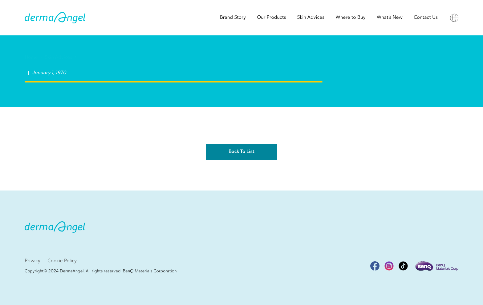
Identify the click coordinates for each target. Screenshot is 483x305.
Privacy (32, 261)
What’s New (390, 17)
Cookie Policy (62, 261)
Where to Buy (350, 17)
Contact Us (426, 17)
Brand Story (233, 17)
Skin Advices (311, 17)
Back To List (241, 151)
